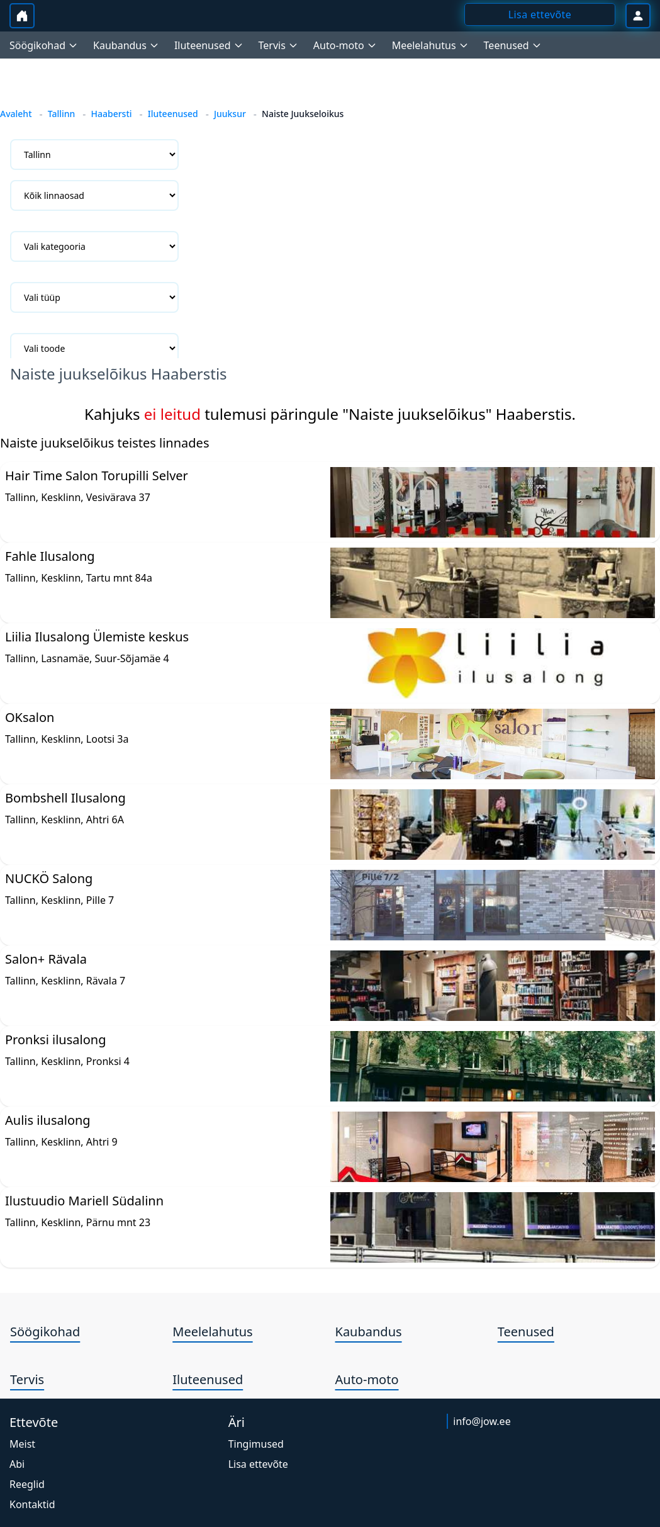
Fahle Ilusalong (50, 556)
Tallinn (62, 114)
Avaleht (16, 114)
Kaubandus (368, 1331)
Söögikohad (45, 1331)
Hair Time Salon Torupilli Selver (96, 475)
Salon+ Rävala (46, 958)
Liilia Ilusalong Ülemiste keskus (97, 636)
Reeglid (27, 1484)
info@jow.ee (481, 1421)
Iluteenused (173, 114)
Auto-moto (367, 1379)
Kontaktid (32, 1504)
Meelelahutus (212, 1331)
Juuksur (230, 114)
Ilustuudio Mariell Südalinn (84, 1200)
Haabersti (111, 114)
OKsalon (29, 717)
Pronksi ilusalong (55, 1039)
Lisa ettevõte (258, 1464)
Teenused (526, 1331)
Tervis (27, 1379)
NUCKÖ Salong (48, 878)
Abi (17, 1464)
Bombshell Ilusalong (65, 797)
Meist (22, 1444)
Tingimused (256, 1444)
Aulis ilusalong (48, 1120)
